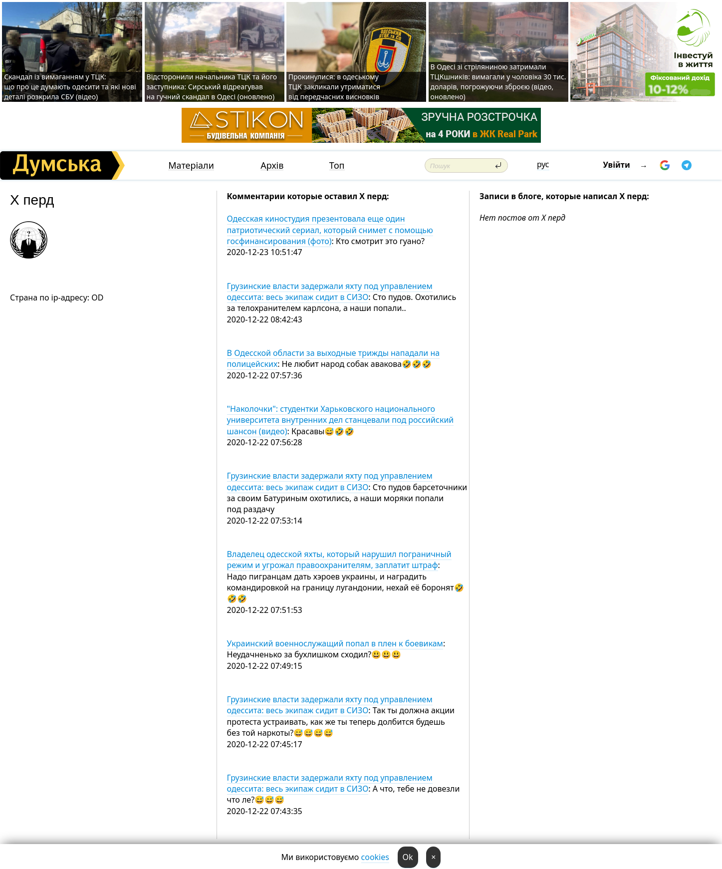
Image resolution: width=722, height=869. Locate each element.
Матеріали (191, 165)
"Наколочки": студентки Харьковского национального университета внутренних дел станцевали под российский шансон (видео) (340, 420)
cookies (375, 857)
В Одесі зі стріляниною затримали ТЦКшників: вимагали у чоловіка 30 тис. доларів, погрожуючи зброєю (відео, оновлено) (498, 81)
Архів (271, 165)
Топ (337, 165)
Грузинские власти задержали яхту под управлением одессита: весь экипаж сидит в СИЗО (330, 291)
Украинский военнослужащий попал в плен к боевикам (335, 643)
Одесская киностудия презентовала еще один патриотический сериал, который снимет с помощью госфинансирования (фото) (330, 230)
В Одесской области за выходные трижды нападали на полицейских (333, 358)
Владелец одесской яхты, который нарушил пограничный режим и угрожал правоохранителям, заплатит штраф (339, 560)
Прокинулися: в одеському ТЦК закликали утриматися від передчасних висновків (334, 86)
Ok (408, 857)
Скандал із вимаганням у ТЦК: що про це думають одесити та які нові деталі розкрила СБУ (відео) (70, 86)
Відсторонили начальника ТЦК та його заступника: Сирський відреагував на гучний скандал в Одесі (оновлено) (212, 86)
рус (543, 164)
